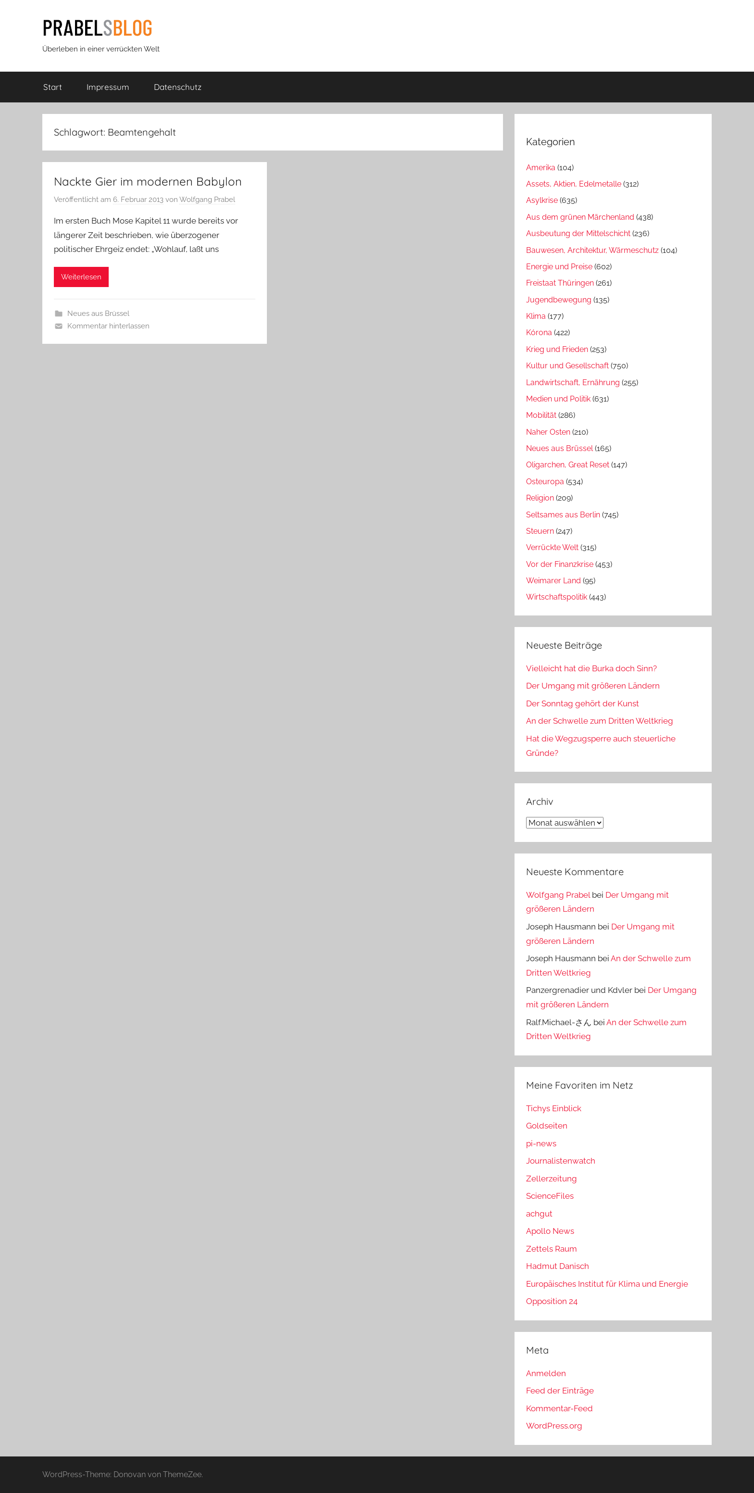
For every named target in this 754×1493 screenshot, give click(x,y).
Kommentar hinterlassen (108, 326)
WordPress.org (554, 1425)
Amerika (540, 167)
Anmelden (546, 1373)
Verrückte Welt (552, 547)
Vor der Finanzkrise (559, 564)
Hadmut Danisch (557, 1266)
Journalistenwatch (560, 1161)
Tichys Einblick (553, 1108)
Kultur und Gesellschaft (567, 365)
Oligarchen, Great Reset (567, 464)
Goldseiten (546, 1125)
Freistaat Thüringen (560, 283)
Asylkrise (542, 200)
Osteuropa (545, 481)
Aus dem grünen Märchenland (580, 217)
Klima (536, 316)
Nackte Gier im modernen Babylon (148, 181)
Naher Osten (548, 432)
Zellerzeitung (551, 1178)
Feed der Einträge (560, 1390)
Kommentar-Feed (559, 1408)
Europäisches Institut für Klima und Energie (607, 1284)
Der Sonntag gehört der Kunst (582, 703)
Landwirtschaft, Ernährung (573, 382)
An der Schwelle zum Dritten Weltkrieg (599, 721)
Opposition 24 (552, 1301)
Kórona (539, 332)
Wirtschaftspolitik (556, 597)
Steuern (540, 531)
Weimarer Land (553, 580)
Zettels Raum (551, 1249)
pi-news (541, 1143)
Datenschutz (177, 87)
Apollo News (550, 1231)
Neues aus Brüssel (98, 313)
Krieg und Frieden (557, 349)
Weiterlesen (81, 277)
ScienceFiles (550, 1196)
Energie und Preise (559, 266)
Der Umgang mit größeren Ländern (593, 685)
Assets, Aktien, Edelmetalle (573, 183)
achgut (539, 1213)
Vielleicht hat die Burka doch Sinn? (591, 668)
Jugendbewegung (558, 299)
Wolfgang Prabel (207, 199)
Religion (540, 497)
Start (52, 87)
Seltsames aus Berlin (563, 514)
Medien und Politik (558, 398)
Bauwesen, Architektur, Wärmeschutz (592, 250)
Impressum (108, 87)
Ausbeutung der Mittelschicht (578, 233)
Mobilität (541, 415)
